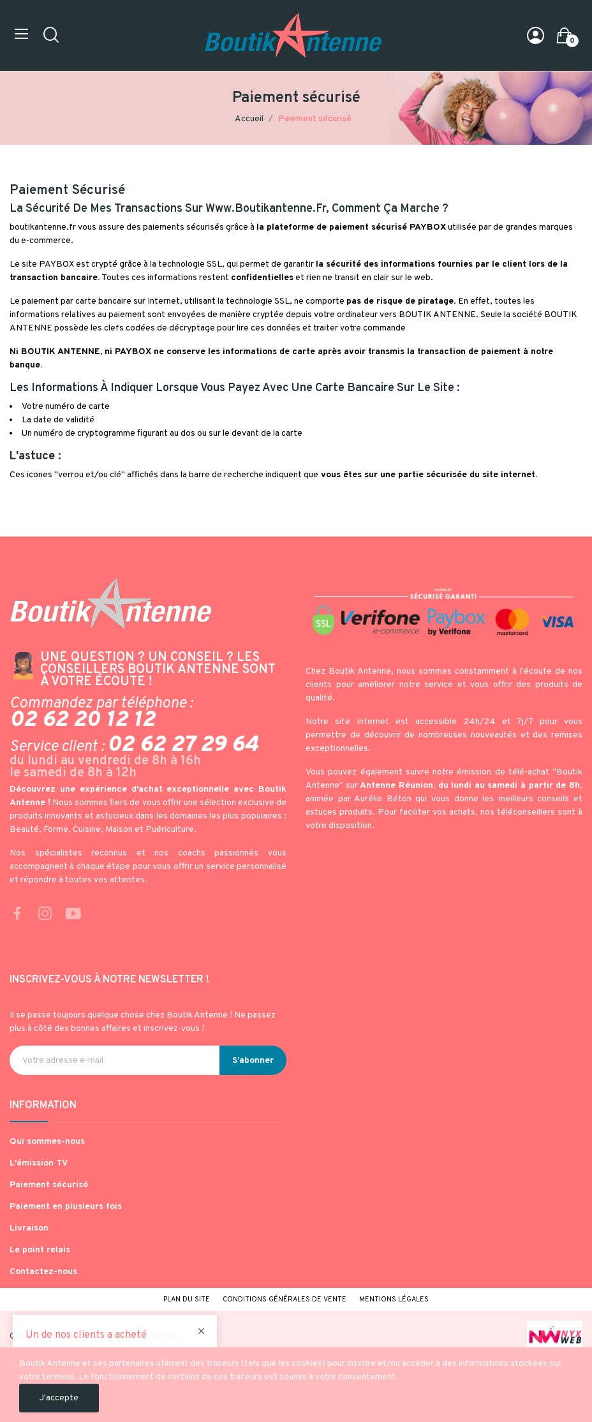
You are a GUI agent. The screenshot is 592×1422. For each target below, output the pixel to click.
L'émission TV (39, 1163)
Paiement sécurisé (49, 1185)
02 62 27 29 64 (182, 745)
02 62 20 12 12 (82, 720)
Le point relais (40, 1250)
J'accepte (59, 1398)
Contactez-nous (43, 1271)
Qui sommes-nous (47, 1141)
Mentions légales (394, 1299)
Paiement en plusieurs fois (66, 1206)
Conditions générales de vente (284, 1299)
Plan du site (186, 1299)
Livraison (29, 1228)
